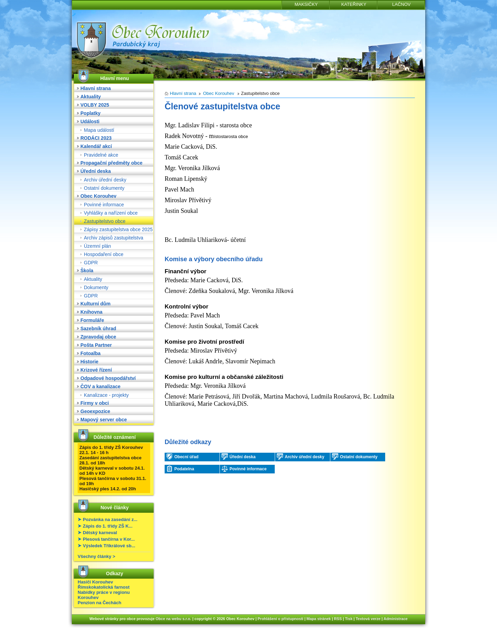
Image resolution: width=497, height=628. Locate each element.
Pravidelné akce (101, 155)
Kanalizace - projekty (106, 395)
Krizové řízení (96, 370)
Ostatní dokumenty (104, 188)
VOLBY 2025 (94, 105)
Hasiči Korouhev (95, 582)
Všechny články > (96, 556)
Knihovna (91, 312)
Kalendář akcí (96, 146)
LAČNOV (401, 4)
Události (89, 121)
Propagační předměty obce (111, 163)
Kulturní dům (95, 303)
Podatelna (180, 468)
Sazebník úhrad (98, 328)
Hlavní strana (95, 88)
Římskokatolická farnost (103, 587)
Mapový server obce (103, 419)
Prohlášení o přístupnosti (280, 619)
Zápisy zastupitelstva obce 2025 (118, 229)
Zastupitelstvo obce (105, 221)
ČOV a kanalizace (100, 386)
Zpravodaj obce (98, 337)
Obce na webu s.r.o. (173, 619)
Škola (86, 270)
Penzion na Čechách (99, 602)
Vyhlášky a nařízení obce (111, 213)
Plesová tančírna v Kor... (109, 539)
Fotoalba (90, 353)
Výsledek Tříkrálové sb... (109, 545)
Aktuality (90, 96)
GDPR (91, 262)
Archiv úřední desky (105, 180)
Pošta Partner (96, 345)
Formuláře (92, 320)
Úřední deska (95, 171)
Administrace (395, 619)
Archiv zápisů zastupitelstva (113, 238)
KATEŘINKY (354, 4)
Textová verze (367, 619)
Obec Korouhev (98, 196)
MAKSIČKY (306, 4)
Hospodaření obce (103, 254)
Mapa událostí (99, 130)
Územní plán (97, 246)
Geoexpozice (95, 411)
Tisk (348, 619)
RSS (338, 619)
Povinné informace (104, 204)
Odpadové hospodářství (108, 378)
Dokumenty (96, 287)
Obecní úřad (182, 456)
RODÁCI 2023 (95, 138)
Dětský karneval (100, 532)
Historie (89, 361)
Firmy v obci (94, 403)
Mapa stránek (318, 619)
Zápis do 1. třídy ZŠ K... (108, 526)
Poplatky (90, 113)
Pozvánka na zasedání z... (110, 519)
